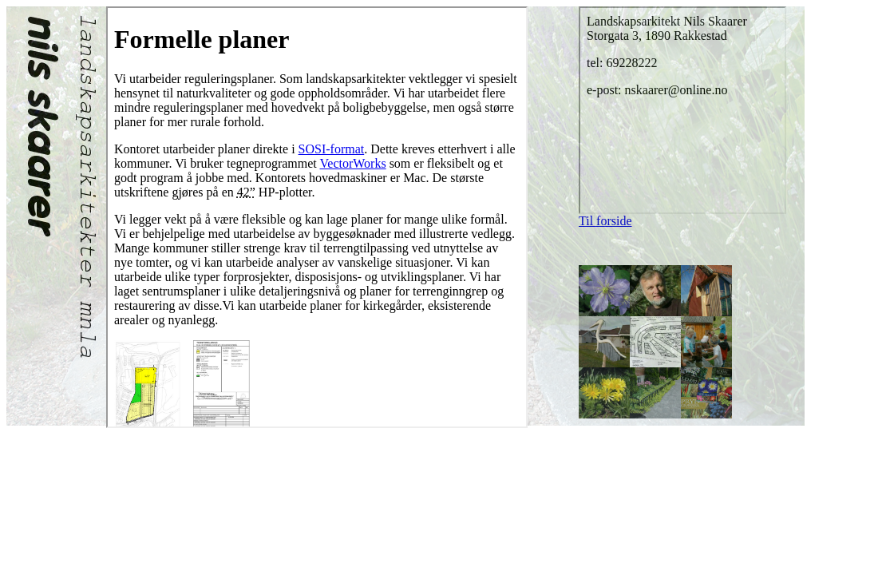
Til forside (605, 221)
